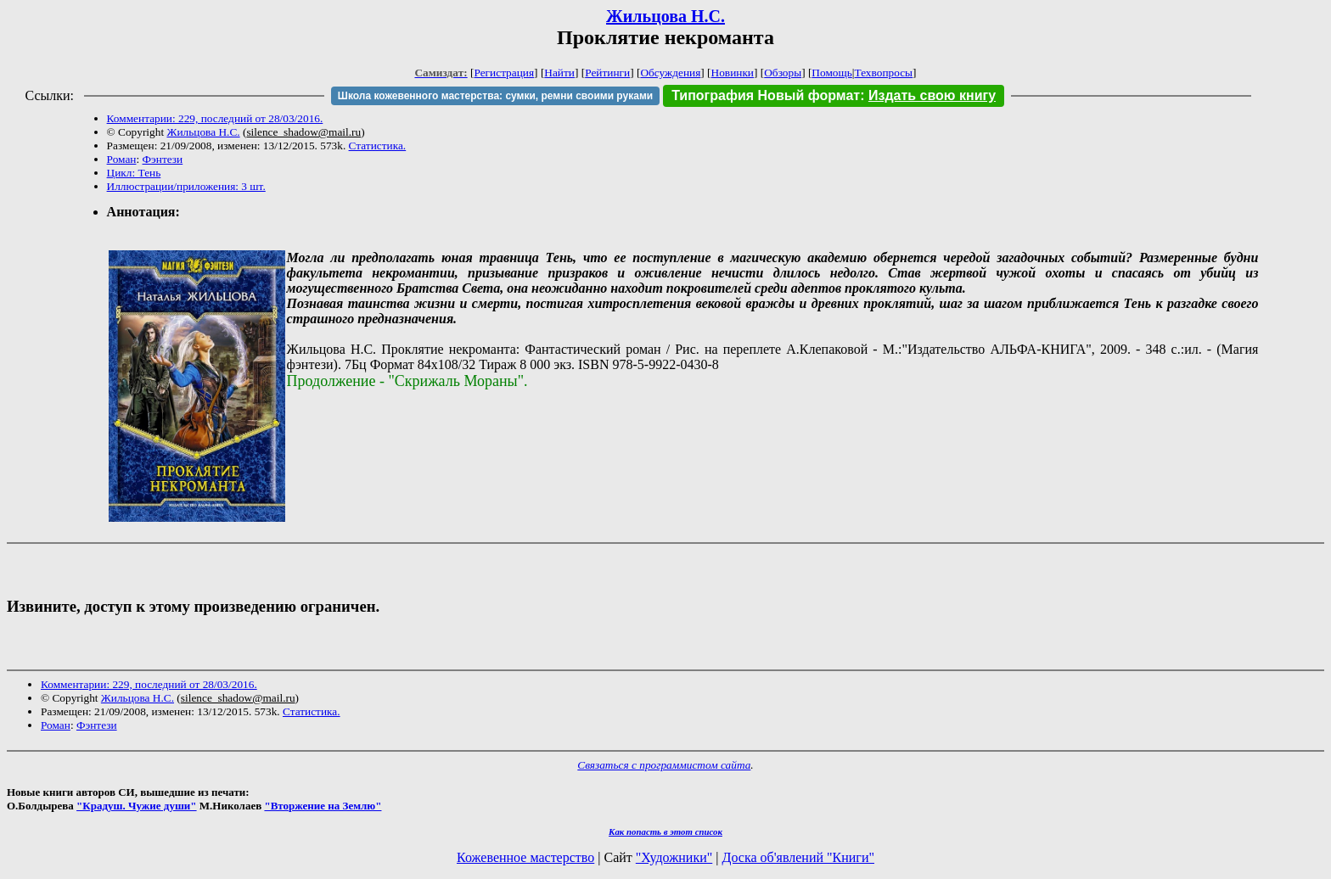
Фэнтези (163, 159)
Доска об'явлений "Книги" (798, 857)
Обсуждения (670, 72)
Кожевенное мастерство (525, 857)
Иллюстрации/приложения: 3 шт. (186, 186)
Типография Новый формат (765, 95)
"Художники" (674, 857)
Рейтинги (607, 72)
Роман (122, 159)
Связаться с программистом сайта (663, 765)
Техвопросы (884, 72)
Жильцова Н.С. (665, 16)
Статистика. (378, 145)
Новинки (732, 72)
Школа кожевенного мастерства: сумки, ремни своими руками (495, 96)
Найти (559, 72)
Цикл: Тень (134, 172)
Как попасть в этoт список (665, 831)
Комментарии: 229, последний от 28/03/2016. (215, 118)
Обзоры (782, 72)
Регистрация (504, 72)
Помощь (831, 72)
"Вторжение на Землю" (322, 805)
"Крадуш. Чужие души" (136, 805)
